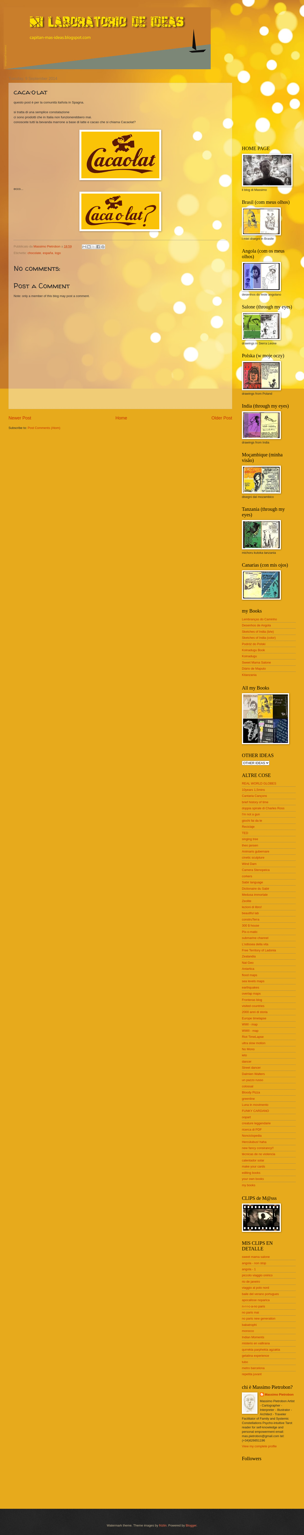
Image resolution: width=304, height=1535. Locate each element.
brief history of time (255, 802)
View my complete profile (259, 1446)
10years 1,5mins (253, 790)
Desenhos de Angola (256, 625)
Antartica (248, 969)
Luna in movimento (255, 1105)
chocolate (34, 253)
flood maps (249, 975)
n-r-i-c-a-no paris (253, 1306)
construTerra (250, 919)
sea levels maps (253, 981)
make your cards (253, 1166)
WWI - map (249, 1024)
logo (58, 253)
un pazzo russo (252, 1080)
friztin (163, 1525)
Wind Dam (249, 864)
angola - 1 (249, 1269)
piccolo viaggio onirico (257, 1275)
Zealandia (249, 956)
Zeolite (246, 901)
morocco (248, 1331)
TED (245, 833)
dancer (246, 1061)
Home (121, 418)
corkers (247, 876)
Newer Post (20, 418)
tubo (245, 1362)
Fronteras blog (252, 1000)
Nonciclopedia (252, 1135)
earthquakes (250, 987)
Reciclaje (248, 826)
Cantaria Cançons (254, 796)
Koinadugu (249, 656)
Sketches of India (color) (259, 638)
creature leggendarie (256, 1123)
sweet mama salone (256, 1257)
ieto (244, 1055)
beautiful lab (250, 913)
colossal (247, 1086)
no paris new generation (258, 1318)
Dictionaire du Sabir (255, 888)
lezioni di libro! (252, 907)
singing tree (250, 839)
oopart (246, 1117)
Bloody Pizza (251, 1092)
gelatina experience (255, 1355)
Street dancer (251, 1067)
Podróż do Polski (254, 644)
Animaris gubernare (255, 851)
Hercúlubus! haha (254, 1142)
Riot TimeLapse (253, 1037)
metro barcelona (253, 1368)
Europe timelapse (254, 1018)
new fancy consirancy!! (258, 1148)
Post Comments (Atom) (44, 428)
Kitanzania (249, 675)
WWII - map (250, 1030)
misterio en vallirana (256, 1343)
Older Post (221, 418)
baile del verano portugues (260, 1294)
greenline (248, 1098)
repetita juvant (252, 1374)
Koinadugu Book (253, 650)
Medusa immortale (255, 894)
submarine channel (255, 938)
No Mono (248, 1049)
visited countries (253, 1006)
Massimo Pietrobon (279, 1394)
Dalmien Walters (253, 1074)
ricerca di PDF (252, 1129)
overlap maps (251, 993)
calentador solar (253, 1160)
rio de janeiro (251, 1281)
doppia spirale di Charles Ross (263, 808)
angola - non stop (254, 1263)
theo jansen (250, 845)
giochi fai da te (252, 820)
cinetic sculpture (253, 857)
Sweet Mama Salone (256, 662)
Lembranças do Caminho (259, 619)
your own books (253, 1179)
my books (248, 1185)
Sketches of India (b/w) (258, 631)
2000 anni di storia (254, 1012)
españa (48, 253)
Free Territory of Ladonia (259, 950)
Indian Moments (253, 1337)
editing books (251, 1173)
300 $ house (250, 925)
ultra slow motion (254, 1043)
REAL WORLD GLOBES (259, 783)
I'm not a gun (251, 814)
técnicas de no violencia (258, 1154)
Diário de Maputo (254, 668)
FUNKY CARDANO (255, 1111)
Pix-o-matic (249, 932)
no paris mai (250, 1312)
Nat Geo (248, 962)
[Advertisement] (272, 107)
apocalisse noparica (256, 1300)
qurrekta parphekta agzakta (261, 1349)
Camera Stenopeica (256, 870)
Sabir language (252, 882)
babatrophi (249, 1325)
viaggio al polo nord (255, 1287)
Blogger (191, 1525)
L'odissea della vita (255, 944)
